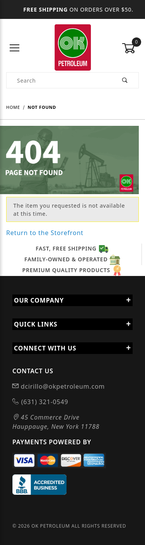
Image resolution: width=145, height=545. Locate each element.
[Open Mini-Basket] (130, 48)
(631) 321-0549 (43, 402)
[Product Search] (59, 80)
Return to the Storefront (45, 232)
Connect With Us (72, 348)
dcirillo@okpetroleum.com (62, 386)
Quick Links (72, 324)
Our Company (72, 300)
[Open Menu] (14, 48)
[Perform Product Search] (125, 80)
